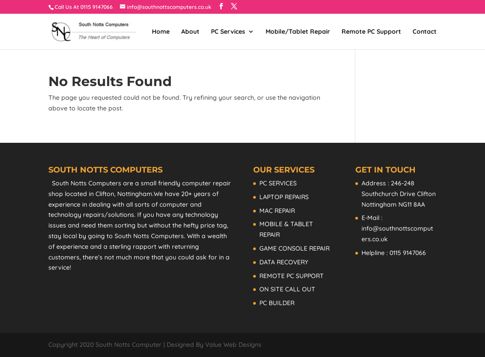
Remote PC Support (371, 31)
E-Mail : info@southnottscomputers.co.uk (397, 228)
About (190, 31)
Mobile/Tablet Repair (298, 31)
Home (161, 31)
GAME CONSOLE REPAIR (294, 248)
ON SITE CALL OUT (287, 289)
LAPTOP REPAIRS (284, 197)
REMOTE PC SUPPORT (291, 276)
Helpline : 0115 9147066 (394, 253)
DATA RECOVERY (283, 262)
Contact (425, 31)
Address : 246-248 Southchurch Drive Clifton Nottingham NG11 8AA (399, 193)
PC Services (228, 31)
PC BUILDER (276, 303)
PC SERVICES (278, 183)
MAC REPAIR (277, 211)
